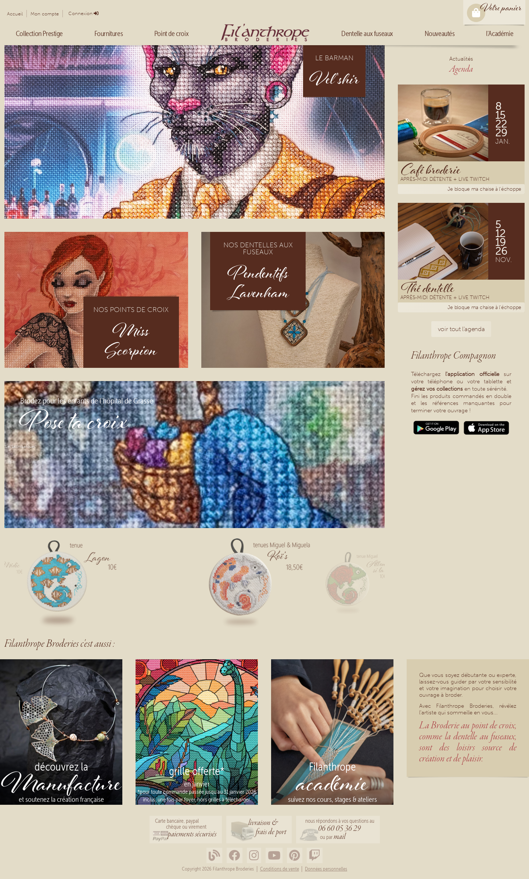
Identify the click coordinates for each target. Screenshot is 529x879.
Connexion (80, 13)
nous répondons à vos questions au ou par (339, 830)
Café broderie (431, 169)
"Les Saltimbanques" (20, 446)
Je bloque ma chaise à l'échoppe (484, 189)
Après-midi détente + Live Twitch (444, 179)
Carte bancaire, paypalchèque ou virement (185, 829)
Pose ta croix (73, 424)
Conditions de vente (279, 869)
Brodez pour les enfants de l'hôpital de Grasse (86, 401)
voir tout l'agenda (461, 329)
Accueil (15, 14)
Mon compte (44, 14)
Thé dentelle (427, 288)
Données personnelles (326, 869)
